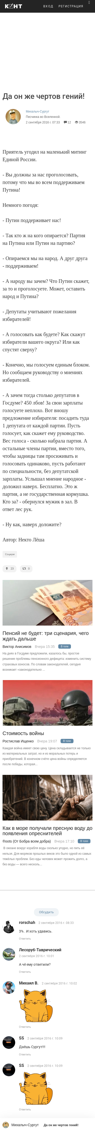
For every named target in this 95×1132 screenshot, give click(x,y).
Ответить (25, 938)
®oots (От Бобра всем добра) (27, 841)
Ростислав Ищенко (18, 741)
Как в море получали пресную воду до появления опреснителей (47, 831)
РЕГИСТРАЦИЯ (71, 6)
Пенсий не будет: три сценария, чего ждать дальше (46, 636)
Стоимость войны (23, 733)
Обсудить (46, 912)
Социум (9, 554)
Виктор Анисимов (17, 647)
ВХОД (48, 6)
